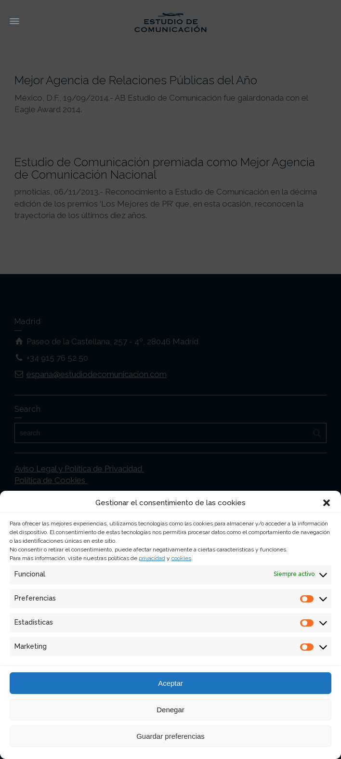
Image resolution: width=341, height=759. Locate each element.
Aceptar (170, 683)
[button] (326, 503)
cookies (181, 558)
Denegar (170, 710)
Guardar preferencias (170, 736)
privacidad (152, 558)
